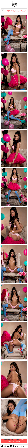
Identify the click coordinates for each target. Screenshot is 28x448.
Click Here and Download (14, 440)
